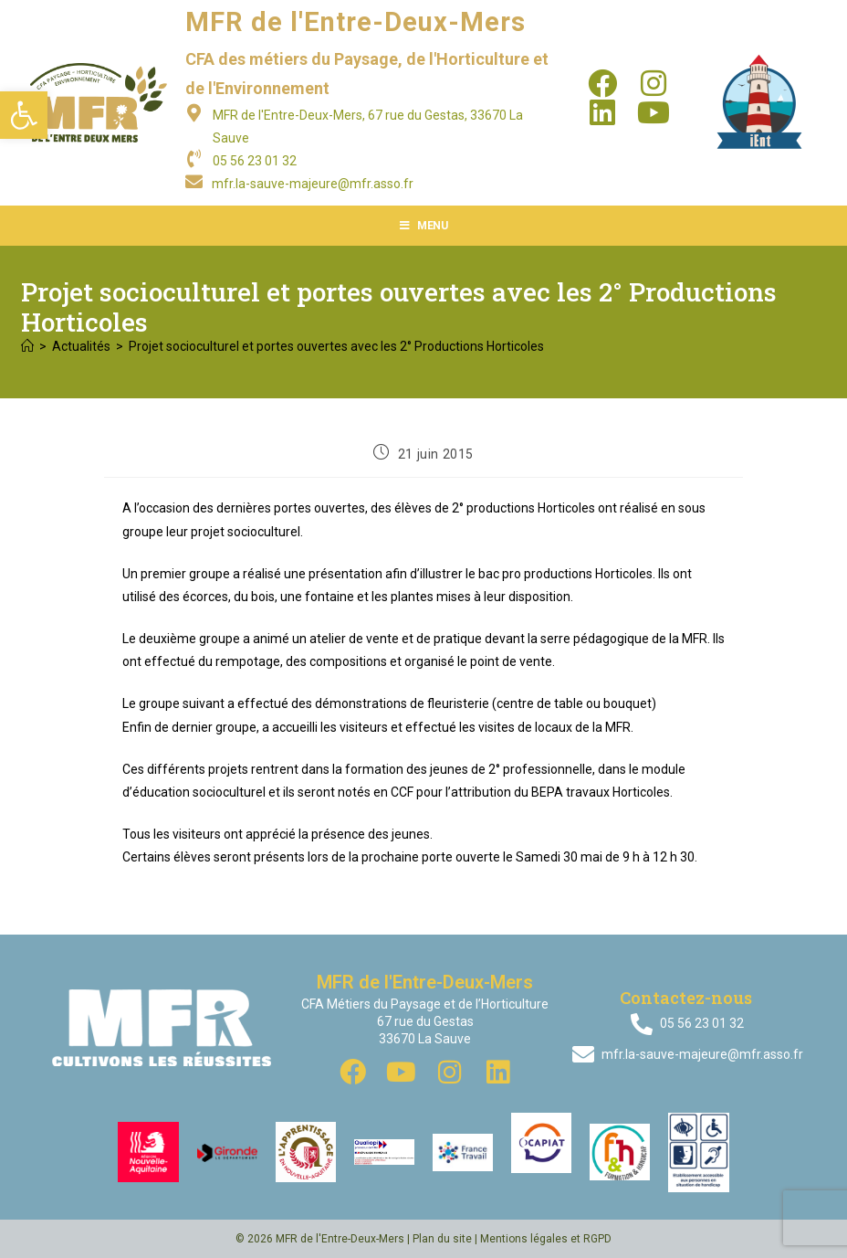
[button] (23, 115)
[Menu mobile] (424, 226)
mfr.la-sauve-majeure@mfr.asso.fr (312, 183)
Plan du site (442, 1238)
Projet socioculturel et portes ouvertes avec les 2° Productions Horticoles (336, 346)
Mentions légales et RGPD (546, 1238)
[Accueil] (27, 346)
